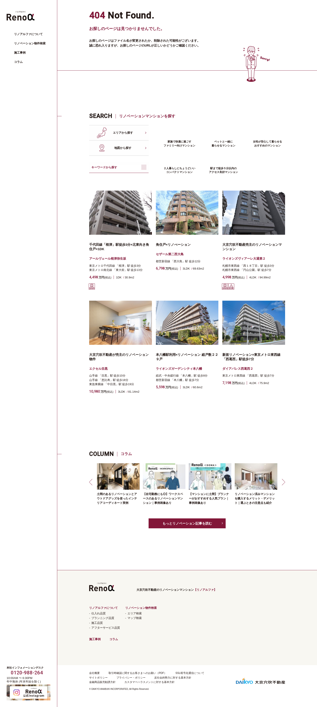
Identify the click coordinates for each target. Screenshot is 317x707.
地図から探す (122, 148)
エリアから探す (123, 132)
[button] (91, 482)
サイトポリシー (98, 677)
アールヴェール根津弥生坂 (107, 258)
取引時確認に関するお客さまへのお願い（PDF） (138, 673)
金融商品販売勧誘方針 (102, 682)
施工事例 (20, 52)
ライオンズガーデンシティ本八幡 (179, 368)
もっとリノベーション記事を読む (187, 523)
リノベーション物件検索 (30, 43)
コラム (18, 62)
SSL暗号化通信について (189, 673)
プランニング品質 (102, 618)
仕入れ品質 (98, 613)
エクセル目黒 (98, 368)
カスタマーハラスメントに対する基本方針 (149, 682)
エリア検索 (134, 613)
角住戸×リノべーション (173, 244)
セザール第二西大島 (170, 254)
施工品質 (97, 622)
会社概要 (94, 673)
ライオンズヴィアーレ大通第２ (243, 258)
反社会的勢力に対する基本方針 (172, 677)
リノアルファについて (28, 34)
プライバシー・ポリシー (131, 677)
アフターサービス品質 (105, 627)
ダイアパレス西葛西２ (237, 368)
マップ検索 (134, 618)
